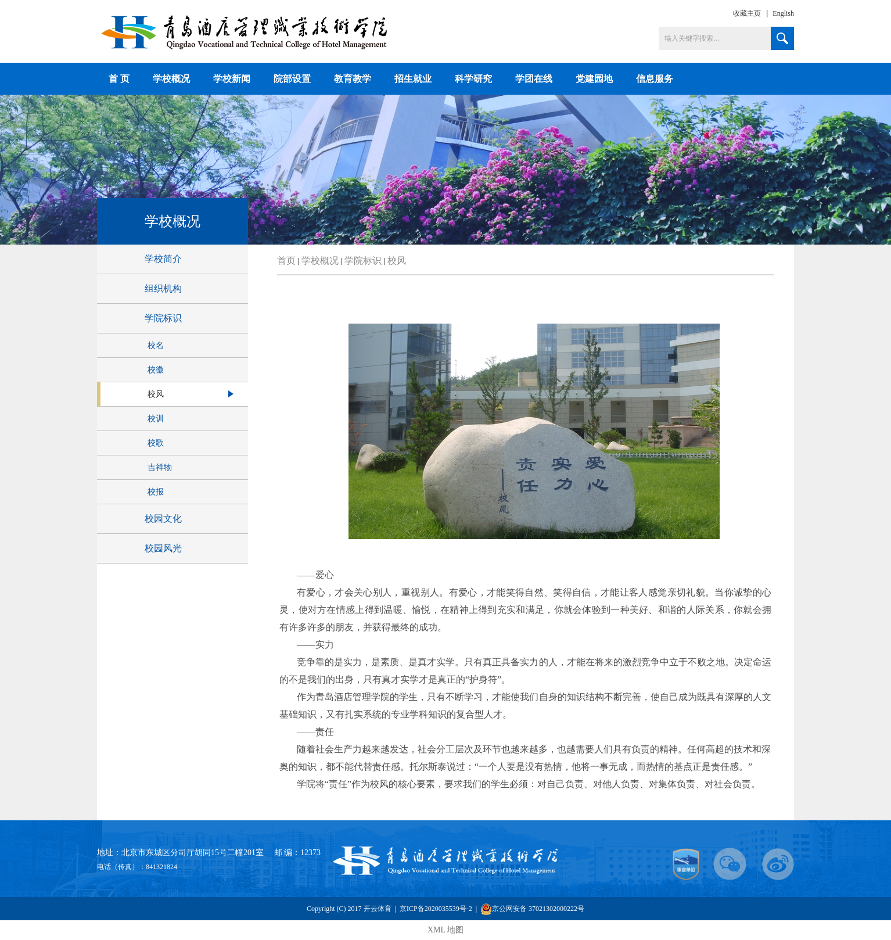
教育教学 (352, 79)
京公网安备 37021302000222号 (532, 908)
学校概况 (171, 79)
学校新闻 (231, 79)
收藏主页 (747, 13)
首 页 (119, 79)
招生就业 (413, 79)
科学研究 (473, 79)
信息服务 (654, 79)
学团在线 (533, 79)
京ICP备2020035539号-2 (437, 909)
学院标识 (363, 261)
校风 (396, 261)
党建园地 (594, 79)
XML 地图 (445, 929)
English (783, 13)
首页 (286, 261)
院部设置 (292, 79)
